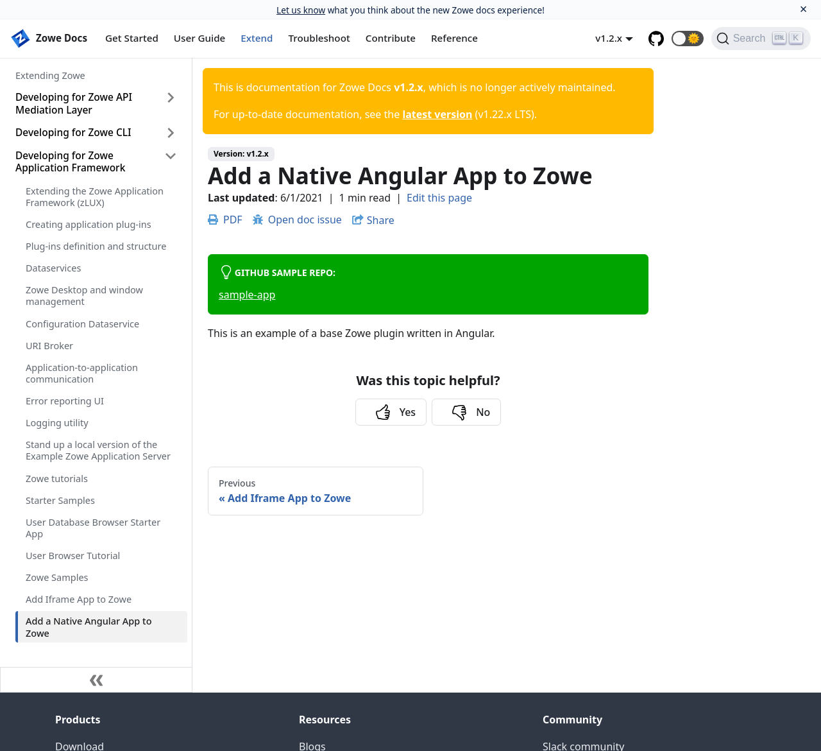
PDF (225, 219)
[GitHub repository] (656, 38)
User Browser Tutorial (73, 555)
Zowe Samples (57, 577)
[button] (688, 38)
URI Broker (49, 345)
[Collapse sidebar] (96, 680)
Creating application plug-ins (88, 224)
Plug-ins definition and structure (96, 245)
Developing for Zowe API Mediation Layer (73, 103)
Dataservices (53, 267)
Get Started (131, 37)
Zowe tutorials (57, 478)
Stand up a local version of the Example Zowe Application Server (98, 450)
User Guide (199, 37)
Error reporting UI (65, 400)
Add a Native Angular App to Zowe (89, 626)
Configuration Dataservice (82, 323)
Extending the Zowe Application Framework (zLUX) (95, 196)
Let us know (300, 10)
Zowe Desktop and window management (84, 295)
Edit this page (439, 198)
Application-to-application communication (82, 373)
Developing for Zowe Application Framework (70, 161)
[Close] (803, 9)
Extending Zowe (50, 75)
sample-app (247, 295)
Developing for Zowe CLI (73, 132)
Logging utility (57, 422)
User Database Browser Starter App (93, 527)
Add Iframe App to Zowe (78, 598)
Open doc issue (297, 219)
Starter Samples (60, 500)
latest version (437, 114)
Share (380, 220)
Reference (454, 37)
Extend (257, 37)
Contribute (391, 37)
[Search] (761, 38)
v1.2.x (608, 37)
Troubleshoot (319, 37)
